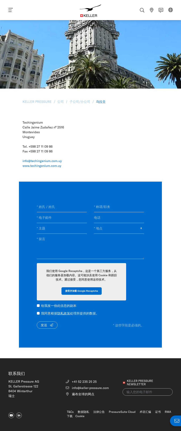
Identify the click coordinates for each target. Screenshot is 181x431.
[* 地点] (119, 228)
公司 (60, 102)
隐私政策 (63, 313)
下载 (70, 416)
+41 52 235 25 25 (81, 382)
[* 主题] (62, 228)
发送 (47, 325)
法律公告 (99, 412)
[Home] (90, 11)
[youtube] (11, 415)
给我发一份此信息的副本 (58, 306)
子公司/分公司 (80, 102)
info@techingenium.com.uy (42, 161)
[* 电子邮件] (62, 217)
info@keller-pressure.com (87, 388)
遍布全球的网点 (79, 394)
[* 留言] (90, 246)
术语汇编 (145, 412)
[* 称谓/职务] (119, 207)
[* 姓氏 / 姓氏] (62, 207)
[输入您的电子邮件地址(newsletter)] (148, 392)
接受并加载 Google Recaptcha (81, 291)
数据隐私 (83, 412)
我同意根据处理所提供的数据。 (70, 313)
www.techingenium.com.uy (42, 166)
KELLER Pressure (38, 102)
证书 (158, 412)
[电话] (119, 217)
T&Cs (70, 412)
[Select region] (170, 11)
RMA (168, 412)
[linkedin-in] (19, 415)
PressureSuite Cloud (122, 412)
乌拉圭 (100, 102)
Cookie (80, 416)
